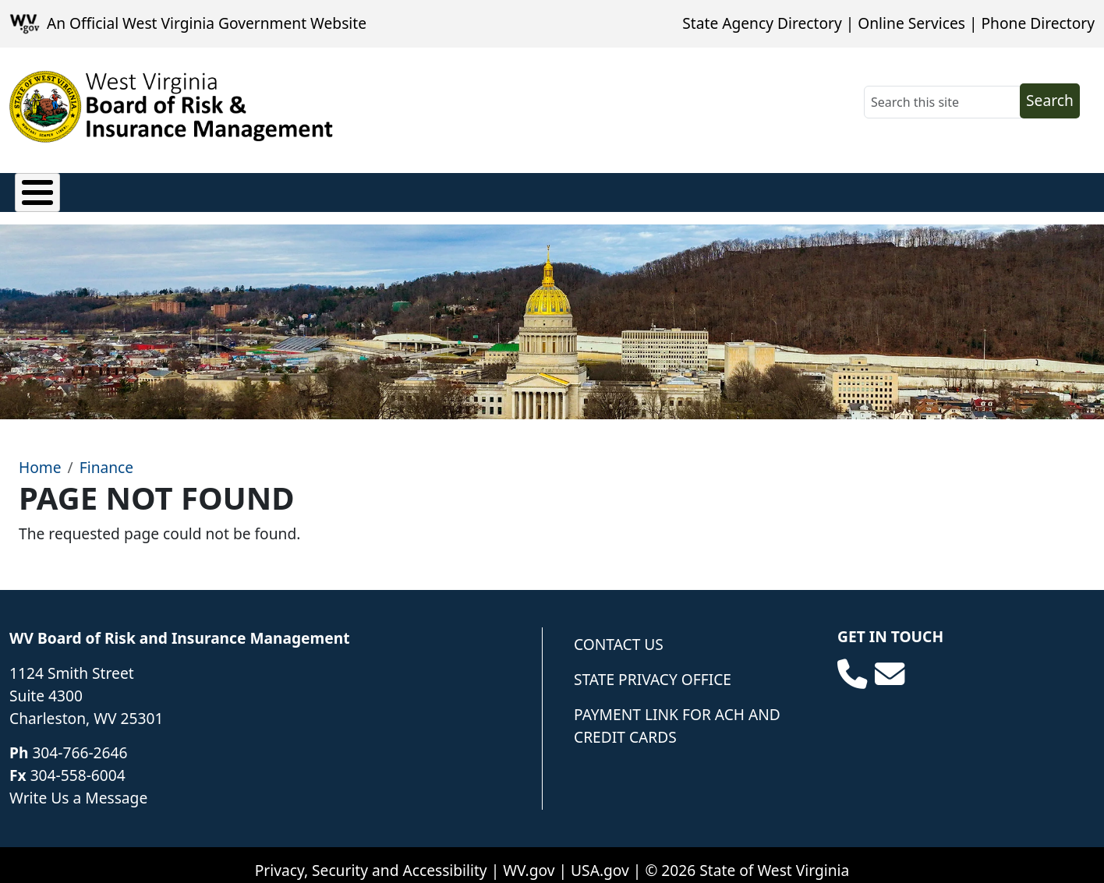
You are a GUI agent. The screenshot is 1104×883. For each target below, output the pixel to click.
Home (40, 455)
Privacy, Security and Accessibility (371, 858)
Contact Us (618, 632)
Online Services (911, 23)
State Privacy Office (652, 667)
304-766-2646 (79, 741)
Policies (120, 189)
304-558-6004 (78, 763)
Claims (39, 189)
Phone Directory (1038, 23)
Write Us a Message (78, 785)
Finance (287, 189)
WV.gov (528, 858)
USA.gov (600, 858)
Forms (613, 189)
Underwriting (512, 189)
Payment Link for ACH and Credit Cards (677, 714)
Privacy (203, 189)
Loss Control (390, 189)
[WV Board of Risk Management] (171, 107)
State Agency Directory (761, 23)
